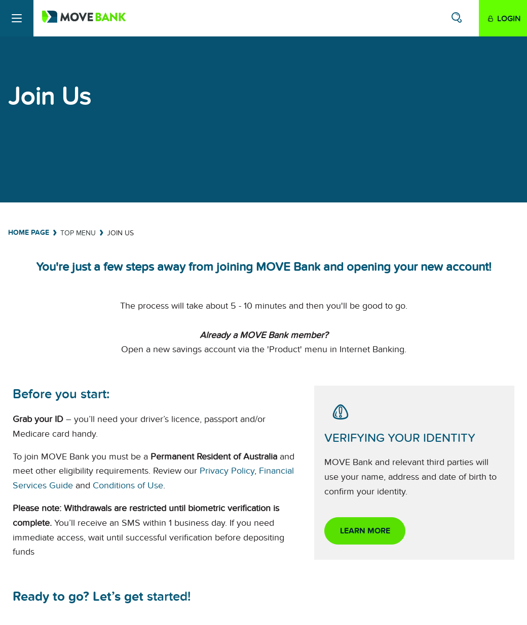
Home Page (28, 232)
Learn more (365, 531)
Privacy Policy (227, 471)
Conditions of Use (128, 485)
